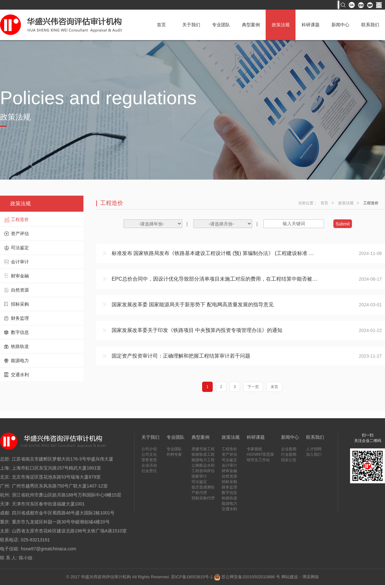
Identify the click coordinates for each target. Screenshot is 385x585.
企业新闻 (288, 449)
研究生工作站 (258, 460)
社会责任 (149, 471)
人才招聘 (313, 449)
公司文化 (149, 454)
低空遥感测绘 (203, 487)
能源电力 (20, 360)
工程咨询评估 (203, 471)
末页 (274, 387)
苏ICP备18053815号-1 (192, 576)
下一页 (253, 387)
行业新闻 (288, 454)
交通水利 (20, 374)
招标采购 (20, 304)
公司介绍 (149, 449)
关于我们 (191, 24)
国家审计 (199, 476)
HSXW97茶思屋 (260, 454)
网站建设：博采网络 (300, 576)
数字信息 (20, 332)
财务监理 (20, 318)
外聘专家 (174, 454)
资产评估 (20, 233)
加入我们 (313, 454)
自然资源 (20, 289)
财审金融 (20, 275)
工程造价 (20, 219)
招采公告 (288, 460)
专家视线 (254, 449)
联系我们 (370, 24)
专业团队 (221, 24)
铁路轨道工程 (203, 454)
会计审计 (20, 261)
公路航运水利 (203, 465)
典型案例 (251, 24)
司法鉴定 (20, 247)
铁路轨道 (20, 346)
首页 (161, 24)
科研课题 (311, 24)
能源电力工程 (203, 460)
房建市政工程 (203, 449)
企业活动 (149, 465)
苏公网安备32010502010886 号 (247, 576)
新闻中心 (340, 24)
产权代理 (199, 492)
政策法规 (281, 24)
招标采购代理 (203, 498)
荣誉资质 (149, 460)
